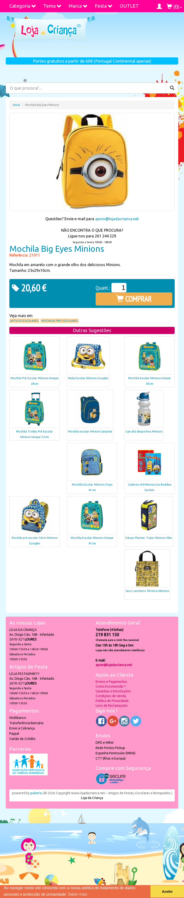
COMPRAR (134, 299)
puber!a (36, 793)
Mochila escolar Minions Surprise (90, 431)
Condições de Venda (111, 696)
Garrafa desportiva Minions (144, 431)
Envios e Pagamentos (111, 682)
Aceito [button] (167, 891)
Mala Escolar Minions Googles (88, 378)
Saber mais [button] (77, 894)
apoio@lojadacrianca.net (117, 219)
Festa (104, 6)
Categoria (22, 6)
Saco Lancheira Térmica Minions (147, 590)
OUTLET (129, 6)
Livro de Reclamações (112, 705)
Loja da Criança (92, 798)
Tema (52, 6)
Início (16, 104)
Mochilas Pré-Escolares (59, 320)
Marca (78, 6)
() (174, 7)
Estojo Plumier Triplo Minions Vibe (149, 537)
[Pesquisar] (172, 87)
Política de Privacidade (112, 701)
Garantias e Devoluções (113, 691)
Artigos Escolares (24, 320)
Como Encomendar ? (111, 686)
